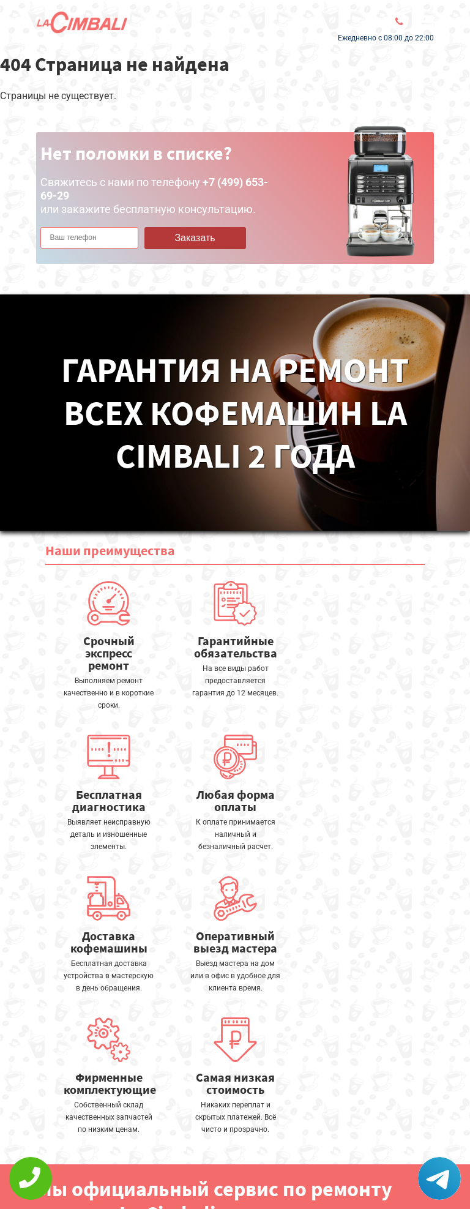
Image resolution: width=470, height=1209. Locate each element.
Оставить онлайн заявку (232, 1142)
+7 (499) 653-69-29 (225, 1176)
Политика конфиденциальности (109, 1170)
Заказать (194, 238)
